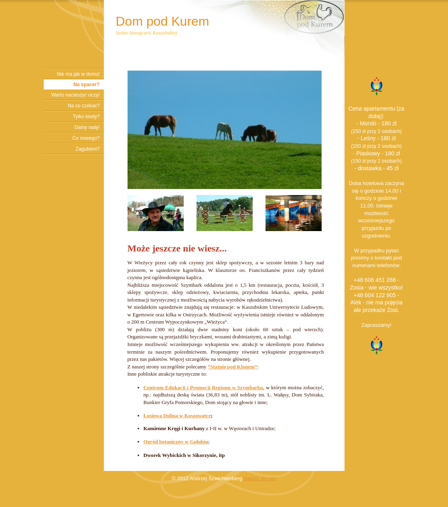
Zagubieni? (87, 149)
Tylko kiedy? (86, 116)
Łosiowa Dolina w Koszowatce (177, 415)
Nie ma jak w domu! (78, 74)
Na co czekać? (84, 106)
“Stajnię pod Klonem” (232, 367)
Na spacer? (86, 84)
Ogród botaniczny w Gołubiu (176, 442)
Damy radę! (87, 127)
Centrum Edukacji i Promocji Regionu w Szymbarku (203, 387)
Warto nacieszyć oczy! (75, 95)
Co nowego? (85, 138)
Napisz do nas (259, 478)
